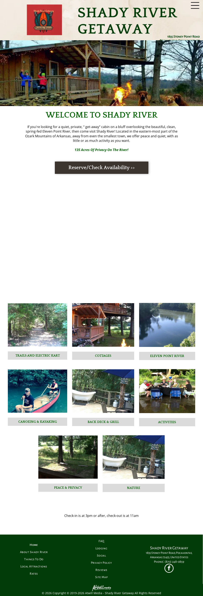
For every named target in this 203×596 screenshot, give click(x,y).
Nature (133, 488)
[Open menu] (195, 5)
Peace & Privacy (68, 488)
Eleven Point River (167, 356)
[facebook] (169, 569)
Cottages (103, 356)
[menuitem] (34, 545)
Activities (167, 422)
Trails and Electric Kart (37, 355)
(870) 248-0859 (174, 561)
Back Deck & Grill (103, 422)
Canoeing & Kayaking (37, 422)
